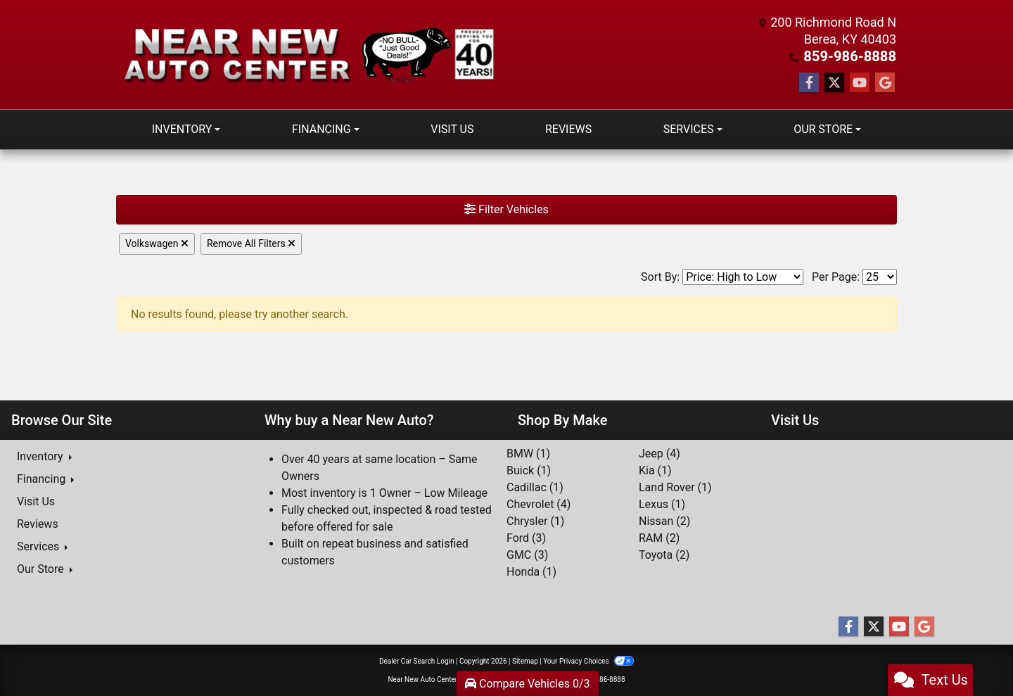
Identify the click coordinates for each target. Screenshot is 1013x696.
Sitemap (525, 660)
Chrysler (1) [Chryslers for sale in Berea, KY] (535, 520)
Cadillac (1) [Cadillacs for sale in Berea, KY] (535, 486)
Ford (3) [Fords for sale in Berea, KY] (526, 537)
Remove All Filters (251, 242)
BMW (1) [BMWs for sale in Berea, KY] (528, 453)
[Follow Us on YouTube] (859, 82)
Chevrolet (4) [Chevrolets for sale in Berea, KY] (539, 503)
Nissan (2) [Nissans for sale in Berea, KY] (664, 520)
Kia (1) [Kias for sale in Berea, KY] (655, 469)
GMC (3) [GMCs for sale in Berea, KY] (527, 554)
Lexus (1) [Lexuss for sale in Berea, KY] (662, 503)
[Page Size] (879, 276)
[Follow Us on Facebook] (809, 82)
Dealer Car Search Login (416, 660)
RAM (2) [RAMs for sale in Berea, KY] (659, 537)
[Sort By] (742, 276)
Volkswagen (157, 242)
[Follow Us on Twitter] (834, 82)
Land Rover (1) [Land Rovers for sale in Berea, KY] (675, 486)
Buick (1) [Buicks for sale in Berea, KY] (529, 469)
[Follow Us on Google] (885, 82)
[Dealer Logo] (312, 54)
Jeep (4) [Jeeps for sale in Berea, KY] (659, 453)
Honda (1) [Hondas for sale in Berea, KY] (531, 571)
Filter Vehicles (506, 208)
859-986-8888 (855, 56)
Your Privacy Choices (588, 660)
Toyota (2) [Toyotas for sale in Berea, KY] (664, 554)
